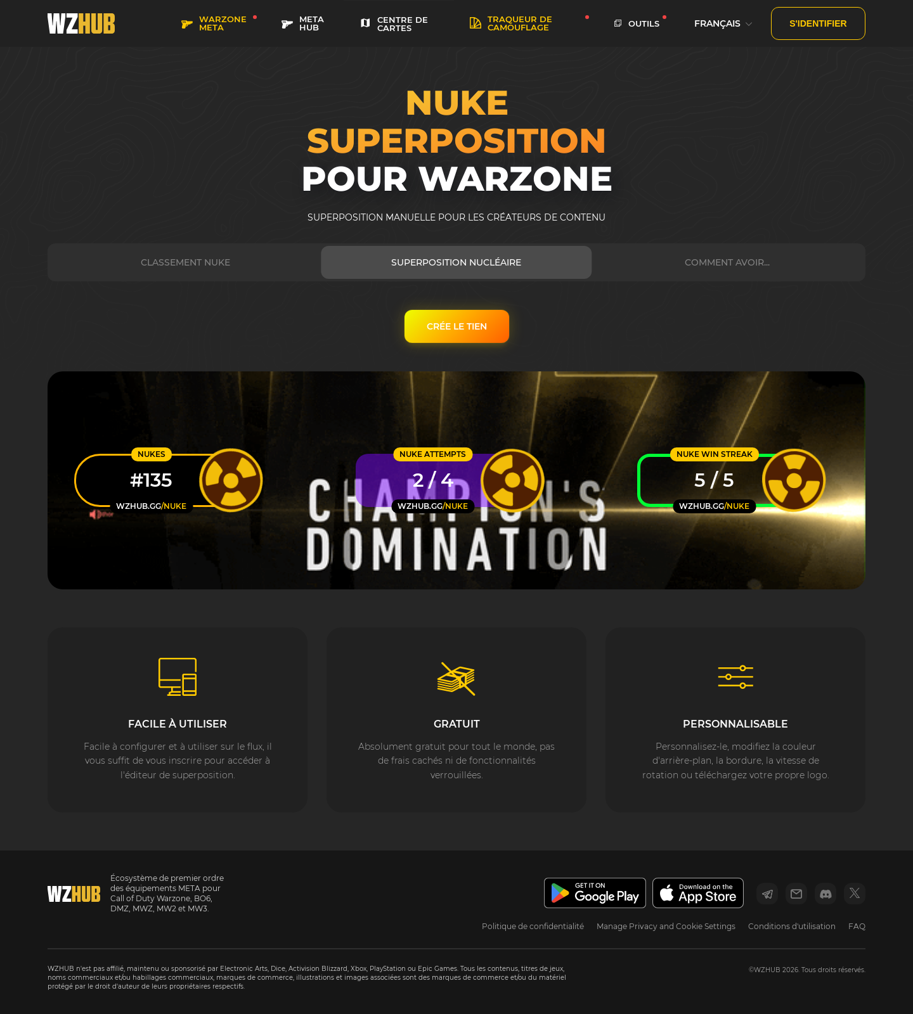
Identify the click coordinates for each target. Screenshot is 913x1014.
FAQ (856, 926)
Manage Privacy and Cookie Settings (666, 926)
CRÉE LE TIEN (457, 326)
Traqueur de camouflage (511, 23)
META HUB (303, 23)
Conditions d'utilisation (792, 926)
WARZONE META (214, 23)
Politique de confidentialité (533, 926)
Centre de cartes (393, 24)
